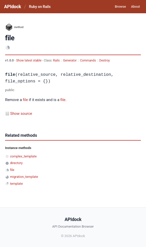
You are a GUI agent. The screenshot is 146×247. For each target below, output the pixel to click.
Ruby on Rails (40, 7)
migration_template (24, 177)
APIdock (12, 6)
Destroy (104, 60)
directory (16, 163)
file (25, 99)
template (16, 184)
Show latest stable (29, 60)
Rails (56, 60)
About (135, 6)
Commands (88, 60)
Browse (120, 6)
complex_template (23, 156)
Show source (21, 113)
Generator (69, 60)
